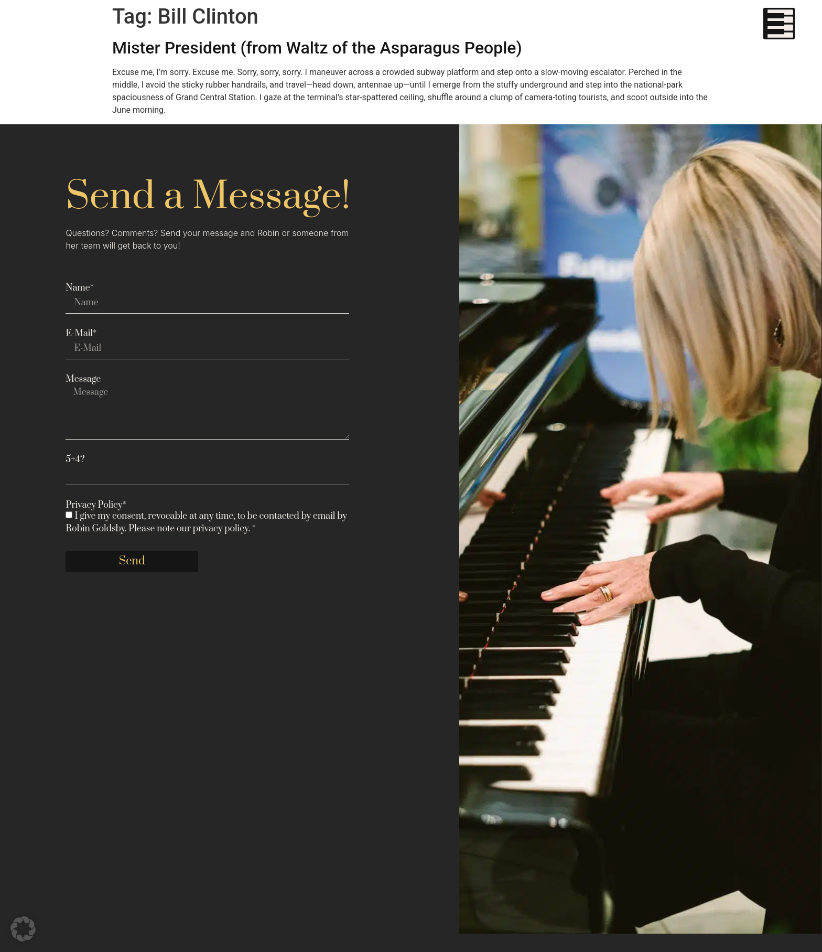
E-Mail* (81, 333)
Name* (80, 288)
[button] (23, 929)
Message (83, 379)
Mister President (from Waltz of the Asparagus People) (317, 48)
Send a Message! (208, 197)
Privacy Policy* (96, 505)
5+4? (75, 459)
